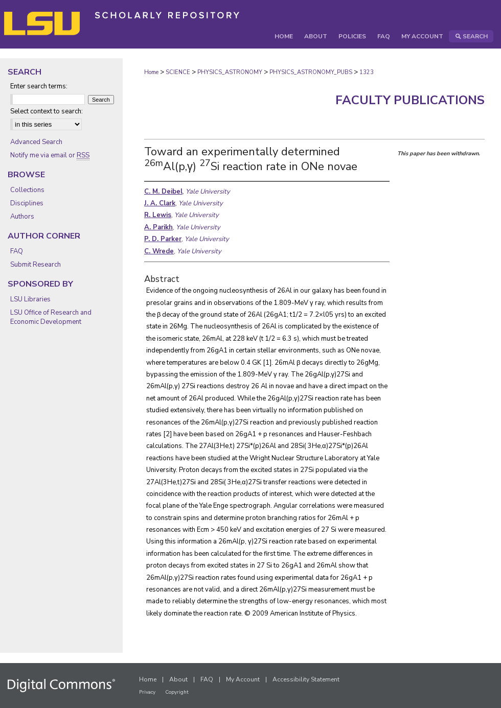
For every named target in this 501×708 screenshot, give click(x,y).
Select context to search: (46, 111)
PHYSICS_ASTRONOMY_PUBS (310, 72)
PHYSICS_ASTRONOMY (229, 72)
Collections (27, 190)
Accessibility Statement (305, 679)
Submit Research (35, 264)
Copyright (177, 692)
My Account (243, 679)
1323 (366, 72)
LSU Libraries (30, 299)
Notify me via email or (49, 155)
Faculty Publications (410, 100)
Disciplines (26, 203)
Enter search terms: (38, 86)
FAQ (16, 251)
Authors (22, 216)
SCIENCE (178, 72)
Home (151, 72)
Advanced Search (36, 142)
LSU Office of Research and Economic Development (51, 317)
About (178, 679)
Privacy (147, 692)
